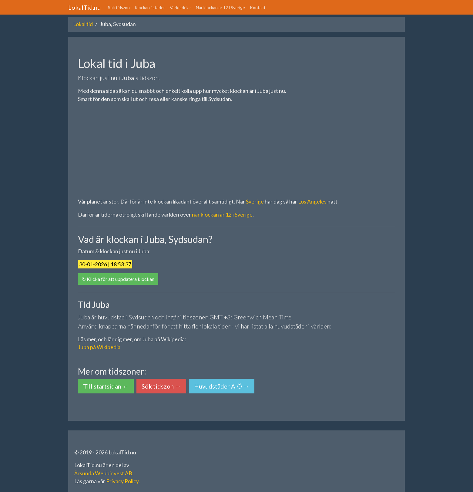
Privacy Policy (122, 481)
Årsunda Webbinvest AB (103, 473)
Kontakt (258, 7)
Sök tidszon (119, 7)
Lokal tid (83, 24)
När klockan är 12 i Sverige (220, 7)
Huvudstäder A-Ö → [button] (221, 386)
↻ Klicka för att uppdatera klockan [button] (118, 279)
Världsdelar (180, 7)
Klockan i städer (150, 7)
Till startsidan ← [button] (106, 386)
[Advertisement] (236, 150)
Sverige (255, 201)
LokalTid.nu (84, 7)
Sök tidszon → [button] (161, 386)
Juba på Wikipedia (99, 347)
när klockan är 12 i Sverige (222, 214)
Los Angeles (312, 201)
